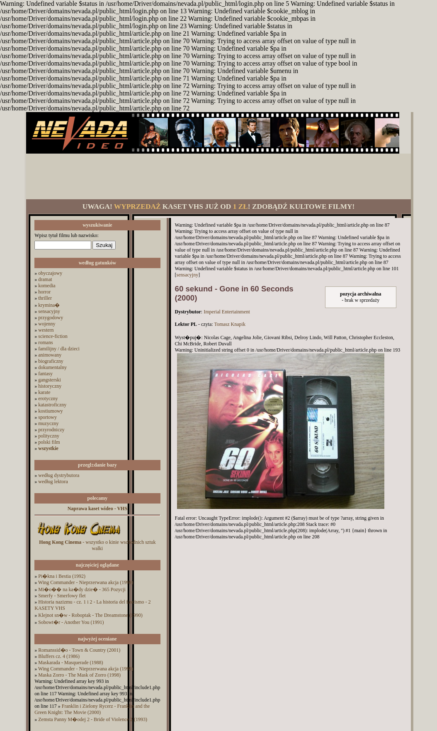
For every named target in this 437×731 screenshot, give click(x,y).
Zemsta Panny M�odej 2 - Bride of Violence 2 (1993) (92, 719)
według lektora (53, 481)
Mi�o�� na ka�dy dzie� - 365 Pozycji (82, 589)
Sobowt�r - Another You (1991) (71, 622)
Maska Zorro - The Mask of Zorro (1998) (79, 675)
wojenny (46, 324)
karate (44, 392)
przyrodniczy (51, 430)
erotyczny (48, 398)
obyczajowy (50, 273)
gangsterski (49, 380)
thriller (45, 298)
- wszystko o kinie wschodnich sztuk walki (97, 545)
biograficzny (50, 361)
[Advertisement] (218, 176)
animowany (49, 355)
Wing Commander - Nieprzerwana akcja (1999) (85, 582)
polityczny (48, 436)
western (45, 330)
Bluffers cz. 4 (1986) (59, 656)
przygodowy (50, 317)
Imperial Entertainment (227, 312)
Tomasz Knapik (229, 324)
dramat (45, 279)
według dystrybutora (58, 475)
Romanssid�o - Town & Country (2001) (79, 650)
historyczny (49, 386)
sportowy (47, 417)
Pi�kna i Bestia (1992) (61, 576)
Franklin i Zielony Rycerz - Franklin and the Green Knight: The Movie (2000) (92, 709)
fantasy (45, 374)
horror (44, 292)
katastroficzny (52, 405)
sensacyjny (49, 311)
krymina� (49, 305)
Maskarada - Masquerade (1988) (70, 662)
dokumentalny (52, 367)
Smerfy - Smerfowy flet (61, 596)
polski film (49, 442)
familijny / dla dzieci (59, 349)
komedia (46, 285)
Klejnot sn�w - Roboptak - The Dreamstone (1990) (90, 615)
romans (45, 342)
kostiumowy (50, 411)
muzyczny (48, 423)
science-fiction (53, 336)
